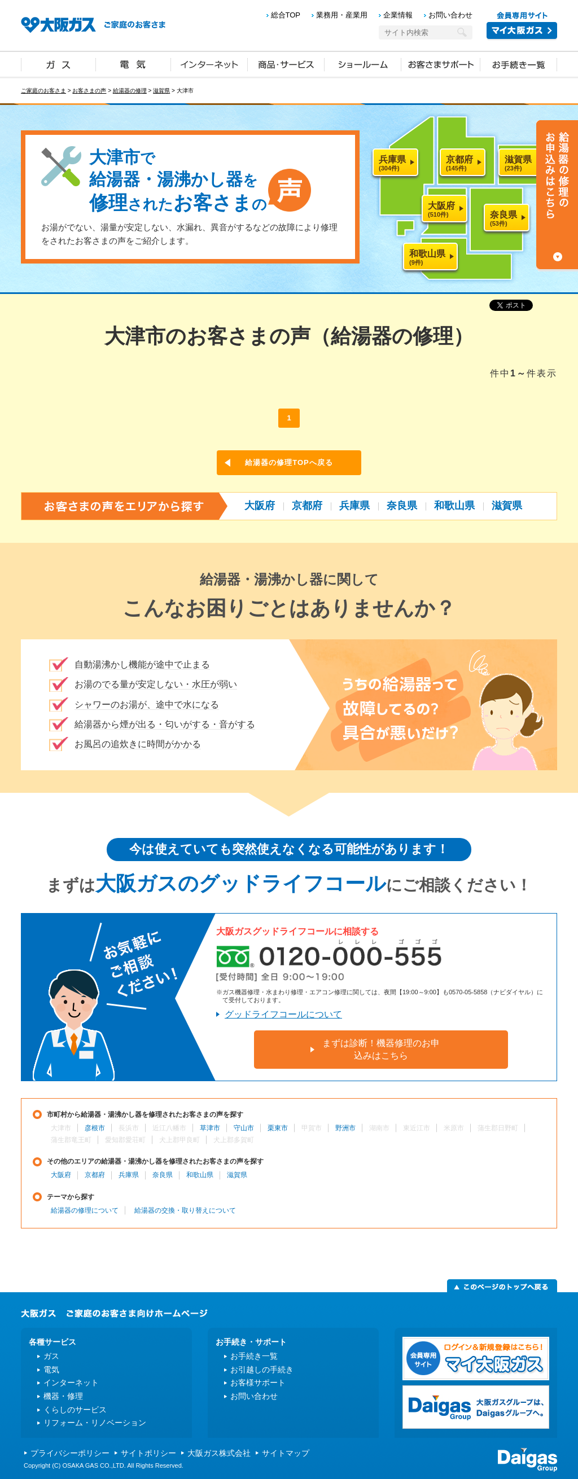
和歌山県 (454, 505)
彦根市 (95, 1128)
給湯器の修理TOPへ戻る (289, 462)
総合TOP (286, 15)
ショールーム (363, 64)
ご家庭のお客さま (43, 90)
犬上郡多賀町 (233, 1140)
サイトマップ (285, 1453)
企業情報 (398, 15)
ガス (58, 64)
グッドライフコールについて (283, 1014)
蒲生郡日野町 (498, 1128)
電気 (133, 64)
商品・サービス (286, 64)
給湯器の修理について (85, 1210)
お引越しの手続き (262, 1369)
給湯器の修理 (130, 90)
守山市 (244, 1128)
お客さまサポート (440, 64)
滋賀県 (161, 90)
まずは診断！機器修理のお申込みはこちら (381, 1049)
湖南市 (379, 1128)
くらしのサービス (75, 1409)
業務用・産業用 (341, 15)
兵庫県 (354, 505)
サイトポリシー (148, 1453)
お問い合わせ (450, 15)
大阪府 (259, 505)
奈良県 (402, 505)
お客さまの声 (89, 90)
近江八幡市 (169, 1128)
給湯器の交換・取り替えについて (185, 1210)
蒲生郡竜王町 (71, 1140)
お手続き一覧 (518, 64)
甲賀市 (311, 1128)
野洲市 (345, 1128)
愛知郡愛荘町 (125, 1140)
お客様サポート (258, 1382)
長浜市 (129, 1128)
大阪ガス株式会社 (219, 1453)
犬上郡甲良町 (179, 1140)
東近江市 (416, 1128)
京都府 (307, 505)
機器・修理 (63, 1396)
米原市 (454, 1128)
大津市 (61, 1128)
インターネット (209, 64)
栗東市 (278, 1128)
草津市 (210, 1128)
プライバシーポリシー (70, 1453)
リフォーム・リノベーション (94, 1422)
